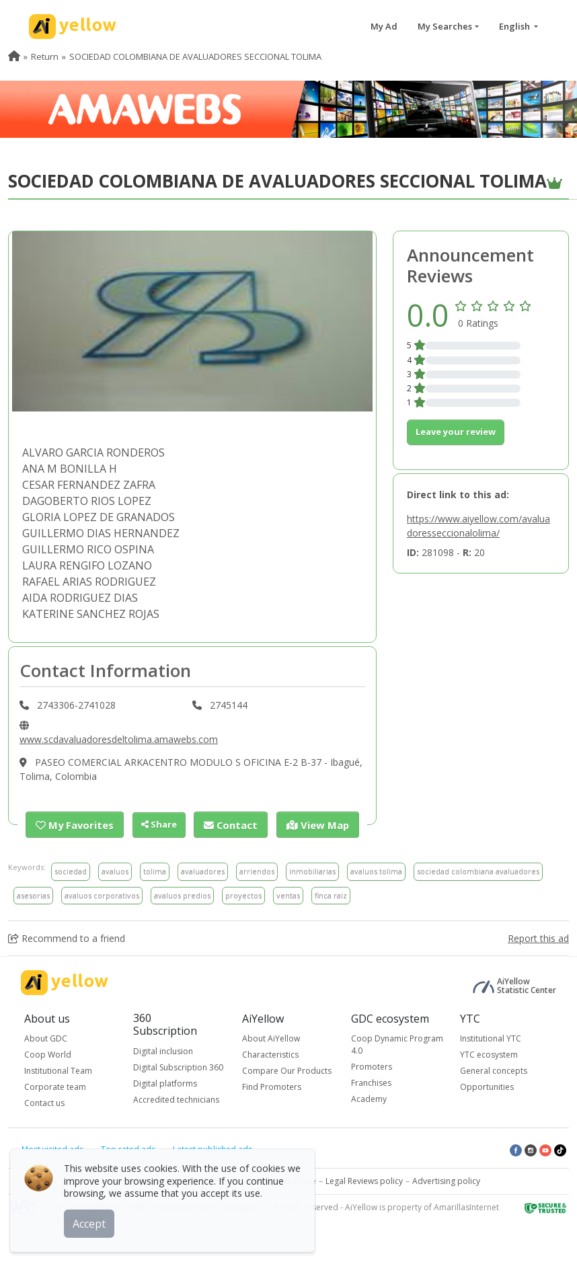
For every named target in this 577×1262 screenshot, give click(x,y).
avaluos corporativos (102, 894)
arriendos (256, 870)
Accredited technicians (176, 1098)
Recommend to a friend (66, 937)
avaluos (115, 870)
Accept (92, 1221)
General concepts (493, 1070)
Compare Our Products (287, 1070)
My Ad (384, 26)
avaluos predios (182, 894)
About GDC (45, 1037)
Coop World (47, 1054)
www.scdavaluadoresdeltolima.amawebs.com (119, 739)
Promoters (371, 1066)
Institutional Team (58, 1070)
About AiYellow (271, 1037)
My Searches (445, 26)
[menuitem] (14, 56)
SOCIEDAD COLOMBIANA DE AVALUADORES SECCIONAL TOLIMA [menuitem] (195, 56)
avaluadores (203, 870)
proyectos (243, 894)
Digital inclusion (163, 1050)
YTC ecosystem (489, 1054)
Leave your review (456, 432)
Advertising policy (446, 1180)
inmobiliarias (312, 870)
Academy (369, 1098)
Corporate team (55, 1086)
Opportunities (487, 1086)
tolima (154, 870)
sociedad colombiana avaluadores (478, 870)
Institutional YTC (490, 1037)
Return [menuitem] (45, 56)
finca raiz (331, 894)
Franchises (371, 1082)
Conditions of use (282, 1180)
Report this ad (538, 937)
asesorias (33, 894)
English (515, 26)
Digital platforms (165, 1082)
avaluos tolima (376, 870)
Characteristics (270, 1054)
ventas (288, 894)
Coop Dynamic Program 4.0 (397, 1044)
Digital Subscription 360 (178, 1066)
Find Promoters (271, 1086)
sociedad (70, 870)
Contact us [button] (44, 1102)
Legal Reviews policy (364, 1180)
